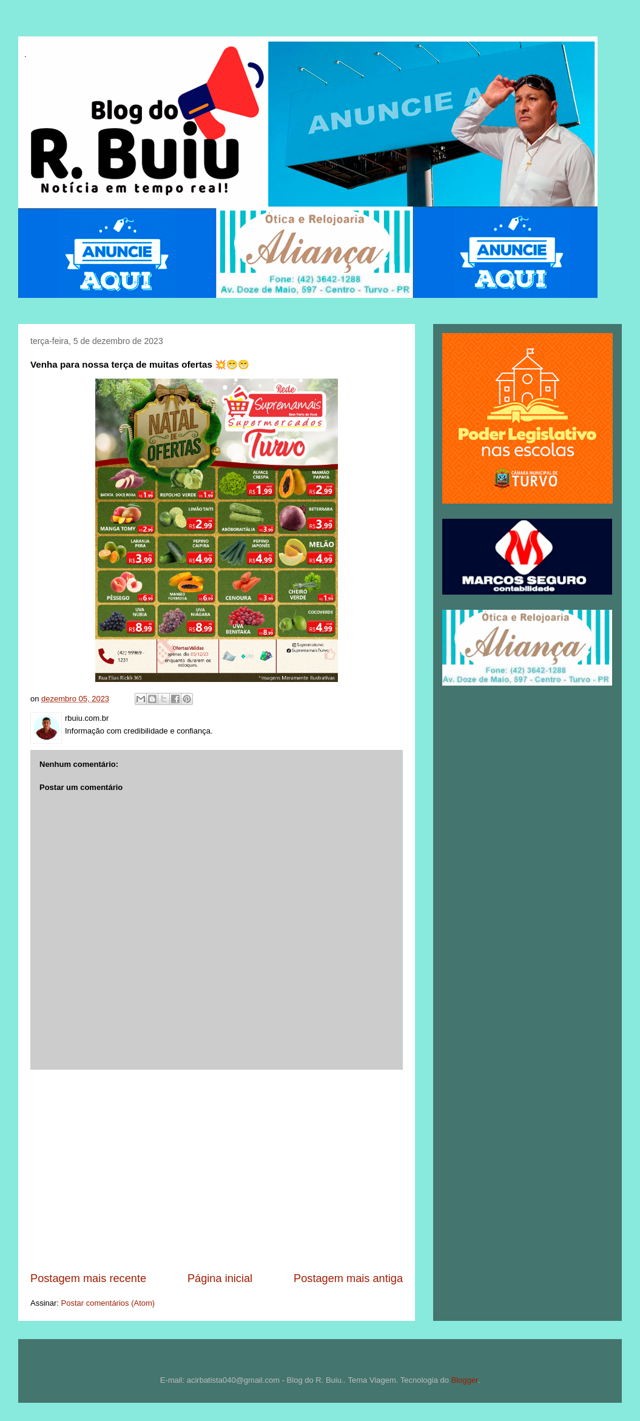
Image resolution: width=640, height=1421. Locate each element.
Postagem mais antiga (348, 1278)
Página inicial (219, 1278)
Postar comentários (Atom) (108, 1303)
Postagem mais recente (88, 1278)
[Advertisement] (216, 1170)
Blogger (464, 1380)
